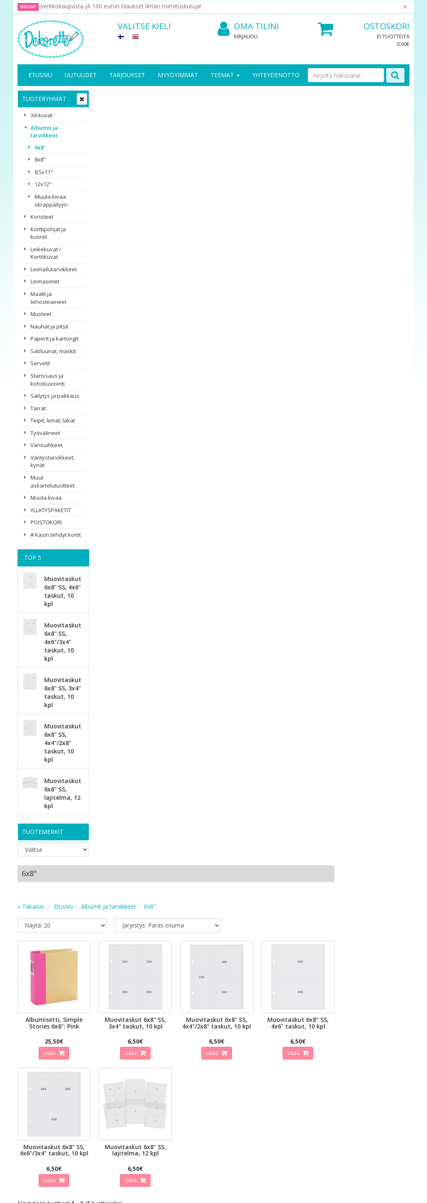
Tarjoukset (127, 75)
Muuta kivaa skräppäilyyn (51, 200)
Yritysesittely (36, 1037)
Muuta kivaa (46, 497)
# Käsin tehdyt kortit (55, 534)
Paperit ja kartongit (54, 338)
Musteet (40, 314)
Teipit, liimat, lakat (52, 420)
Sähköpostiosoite (148, 957)
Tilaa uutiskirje (146, 991)
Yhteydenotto (275, 75)
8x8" (40, 159)
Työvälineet (45, 433)
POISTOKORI (46, 522)
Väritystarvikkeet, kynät (52, 461)
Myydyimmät (178, 75)
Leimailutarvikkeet (53, 269)
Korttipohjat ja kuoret (48, 233)
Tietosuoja (93, 1037)
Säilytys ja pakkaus (54, 395)
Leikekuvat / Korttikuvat (45, 253)
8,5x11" (44, 172)
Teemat (225, 75)
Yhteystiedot (36, 1050)
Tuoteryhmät (44, 99)
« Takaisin (111, 131)
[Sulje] (404, 7)
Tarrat (38, 408)
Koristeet (41, 216)
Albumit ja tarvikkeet (44, 131)
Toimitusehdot (98, 1050)
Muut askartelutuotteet (52, 481)
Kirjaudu (246, 36)
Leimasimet (44, 281)
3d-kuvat (41, 115)
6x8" (40, 147)
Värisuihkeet (46, 445)
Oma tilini (248, 26)
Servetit (40, 363)
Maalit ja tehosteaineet (48, 298)
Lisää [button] (129, 276)
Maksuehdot (96, 1075)
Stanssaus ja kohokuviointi (47, 379)
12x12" (43, 184)
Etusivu (40, 75)
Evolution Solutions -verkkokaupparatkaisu (356, 1190)
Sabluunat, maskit (53, 351)
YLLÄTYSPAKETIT (50, 510)
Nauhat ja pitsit (49, 326)
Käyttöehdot (96, 1062)
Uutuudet (81, 75)
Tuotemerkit (42, 832)
